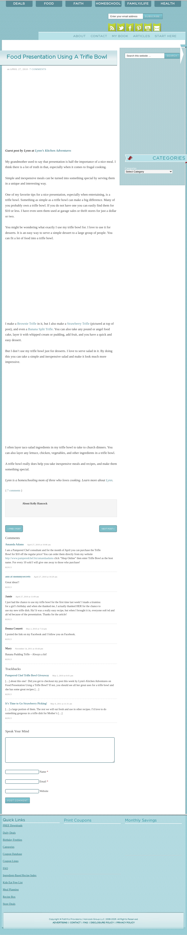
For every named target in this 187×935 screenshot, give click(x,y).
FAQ (5, 868)
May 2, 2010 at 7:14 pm (36, 629)
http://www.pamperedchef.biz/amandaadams (29, 558)
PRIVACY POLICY (125, 922)
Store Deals (9, 903)
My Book (120, 36)
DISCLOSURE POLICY (102, 922)
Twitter (121, 28)
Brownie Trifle (27, 323)
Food (49, 3)
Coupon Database (12, 853)
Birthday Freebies (12, 839)
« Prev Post (14, 529)
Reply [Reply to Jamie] (8, 619)
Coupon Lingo (11, 861)
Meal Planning (11, 889)
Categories (9, 846)
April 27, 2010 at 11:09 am (27, 596)
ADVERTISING (60, 922)
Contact (99, 36)
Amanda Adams (14, 544)
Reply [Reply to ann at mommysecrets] (8, 587)
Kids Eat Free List (13, 882)
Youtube (148, 28)
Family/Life (138, 3)
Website (44, 791)
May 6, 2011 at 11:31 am (61, 703)
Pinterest (139, 28)
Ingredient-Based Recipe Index (20, 875)
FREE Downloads (13, 825)
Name (43, 771)
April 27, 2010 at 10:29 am (45, 577)
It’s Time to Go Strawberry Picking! (26, 703)
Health (168, 3)
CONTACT (75, 922)
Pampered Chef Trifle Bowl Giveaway (27, 675)
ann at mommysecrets (17, 576)
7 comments (13, 490)
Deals (19, 3)
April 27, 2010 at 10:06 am (39, 544)
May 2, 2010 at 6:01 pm (62, 675)
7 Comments (38, 69)
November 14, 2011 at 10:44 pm (29, 648)
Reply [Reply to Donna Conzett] (8, 639)
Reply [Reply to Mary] (8, 659)
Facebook (130, 28)
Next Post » (108, 529)
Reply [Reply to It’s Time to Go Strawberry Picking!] (8, 718)
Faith (78, 3)
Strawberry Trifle (78, 323)
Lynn (109, 480)
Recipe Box (9, 896)
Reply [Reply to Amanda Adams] (8, 567)
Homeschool (108, 3)
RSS (112, 28)
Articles (141, 36)
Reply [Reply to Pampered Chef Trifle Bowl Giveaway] (8, 694)
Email (157, 28)
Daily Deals (9, 832)
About (79, 36)
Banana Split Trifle (40, 329)
